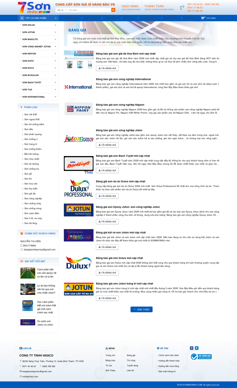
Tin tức (126, 18)
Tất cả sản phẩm (36, 17)
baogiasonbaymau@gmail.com (37, 371)
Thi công (109, 18)
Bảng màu (90, 18)
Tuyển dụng (145, 18)
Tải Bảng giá (107, 68)
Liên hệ (183, 18)
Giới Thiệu (165, 18)
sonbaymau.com (30, 376)
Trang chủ (110, 355)
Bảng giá (72, 18)
